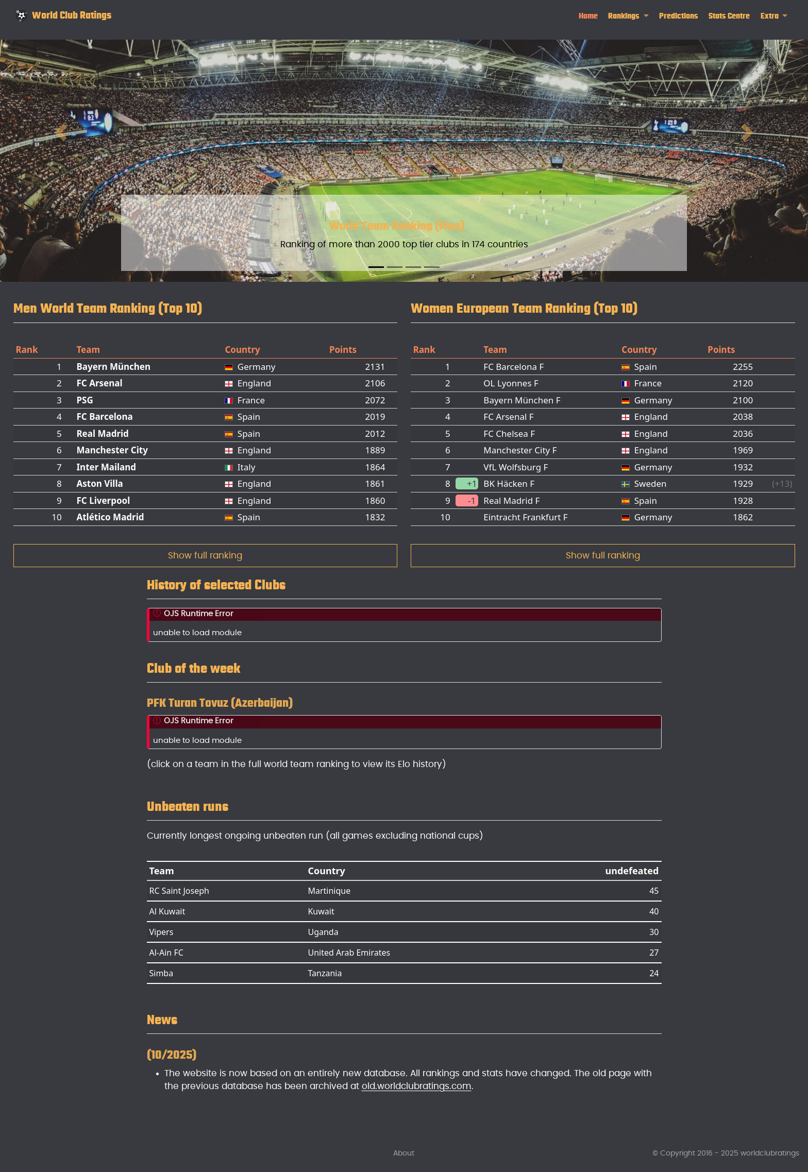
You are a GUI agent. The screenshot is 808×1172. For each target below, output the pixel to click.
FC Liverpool (103, 500)
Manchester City (111, 450)
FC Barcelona (104, 416)
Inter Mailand (106, 467)
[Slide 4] (432, 267)
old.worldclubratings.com (417, 1086)
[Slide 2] (394, 267)
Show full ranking (205, 555)
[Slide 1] (376, 267)
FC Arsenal (99, 383)
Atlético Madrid (110, 517)
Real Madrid (102, 433)
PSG (84, 400)
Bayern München (113, 366)
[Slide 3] (413, 267)
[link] (628, 16)
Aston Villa (99, 483)
